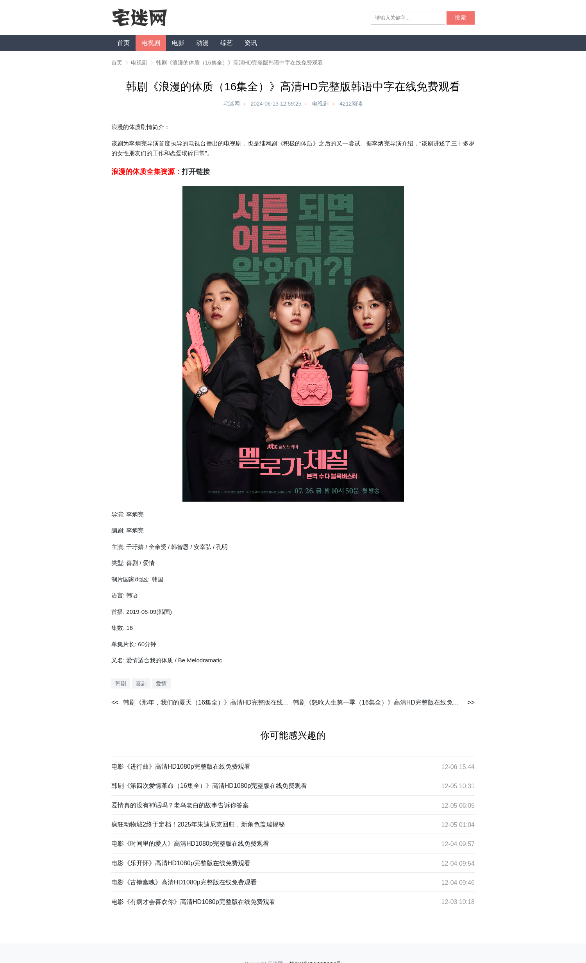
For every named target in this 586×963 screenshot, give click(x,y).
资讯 (251, 42)
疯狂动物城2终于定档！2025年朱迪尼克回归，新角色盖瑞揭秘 (198, 824)
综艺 (226, 42)
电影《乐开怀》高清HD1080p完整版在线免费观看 (180, 863)
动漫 (202, 42)
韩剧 (120, 683)
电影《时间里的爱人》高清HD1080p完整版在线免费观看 (190, 843)
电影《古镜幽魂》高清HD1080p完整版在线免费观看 (184, 882)
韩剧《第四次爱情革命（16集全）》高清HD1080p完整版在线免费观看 (209, 785)
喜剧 (141, 683)
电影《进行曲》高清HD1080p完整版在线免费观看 (180, 766)
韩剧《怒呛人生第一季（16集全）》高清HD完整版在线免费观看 (382, 702)
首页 (123, 42)
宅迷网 (231, 103)
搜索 (460, 18)
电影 (178, 42)
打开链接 (196, 172)
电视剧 (150, 42)
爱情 (161, 683)
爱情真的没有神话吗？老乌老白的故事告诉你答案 (180, 805)
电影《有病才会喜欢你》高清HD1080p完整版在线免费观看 (193, 901)
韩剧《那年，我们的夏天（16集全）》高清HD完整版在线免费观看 (208, 702)
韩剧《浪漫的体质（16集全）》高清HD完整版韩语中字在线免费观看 (239, 62)
